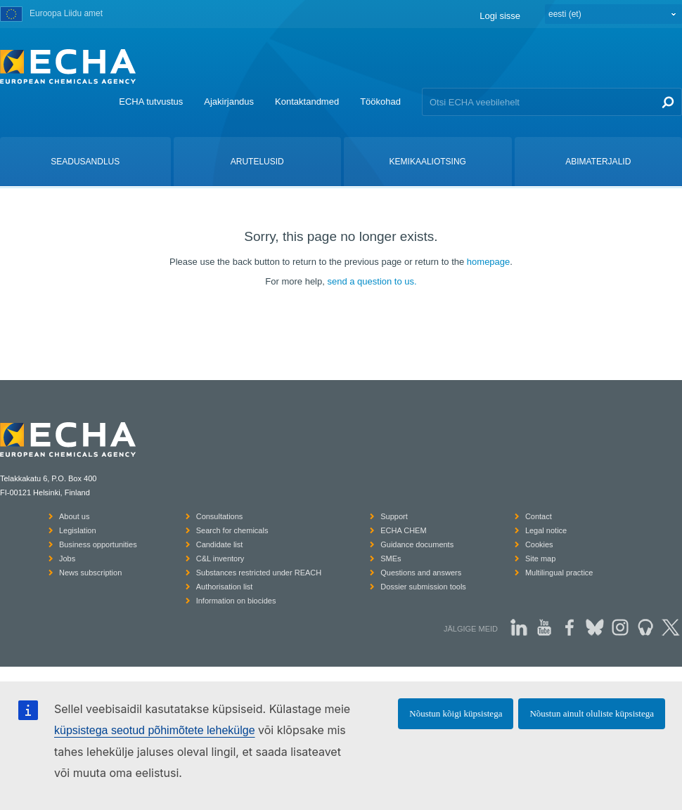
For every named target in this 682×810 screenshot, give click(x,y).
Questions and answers (420, 572)
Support (394, 516)
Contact (538, 516)
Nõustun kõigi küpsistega (455, 713)
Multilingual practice (559, 572)
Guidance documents (416, 544)
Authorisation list (224, 586)
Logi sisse (500, 16)
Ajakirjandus (229, 101)
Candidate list (219, 544)
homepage (488, 261)
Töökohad (380, 101)
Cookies (539, 544)
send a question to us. (371, 281)
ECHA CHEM (403, 530)
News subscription (90, 572)
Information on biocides (236, 600)
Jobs (67, 558)
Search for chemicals (232, 530)
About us (74, 516)
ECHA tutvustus (151, 101)
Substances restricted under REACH (259, 572)
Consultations (219, 516)
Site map (540, 558)
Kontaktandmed (307, 101)
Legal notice (546, 530)
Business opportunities (98, 544)
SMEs (390, 558)
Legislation (77, 530)
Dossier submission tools (423, 586)
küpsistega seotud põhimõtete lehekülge (154, 730)
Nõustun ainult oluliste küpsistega (591, 713)
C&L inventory (220, 558)
